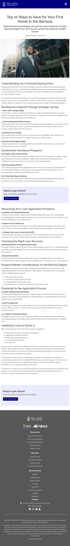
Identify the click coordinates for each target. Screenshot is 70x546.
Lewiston (35, 487)
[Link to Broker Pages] (39, 509)
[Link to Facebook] (30, 509)
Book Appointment (11, 198)
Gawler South (35, 481)
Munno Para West (35, 490)
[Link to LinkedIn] (36, 509)
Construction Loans (35, 466)
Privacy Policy (35, 445)
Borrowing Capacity (35, 439)
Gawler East (35, 477)
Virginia (35, 493)
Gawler (35, 474)
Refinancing (35, 463)
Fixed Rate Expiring (35, 442)
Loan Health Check (35, 436)
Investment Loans (35, 460)
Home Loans (35, 457)
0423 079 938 (35, 506)
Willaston (35, 496)
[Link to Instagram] (33, 509)
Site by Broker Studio (35, 539)
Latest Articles (35, 448)
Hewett (35, 484)
